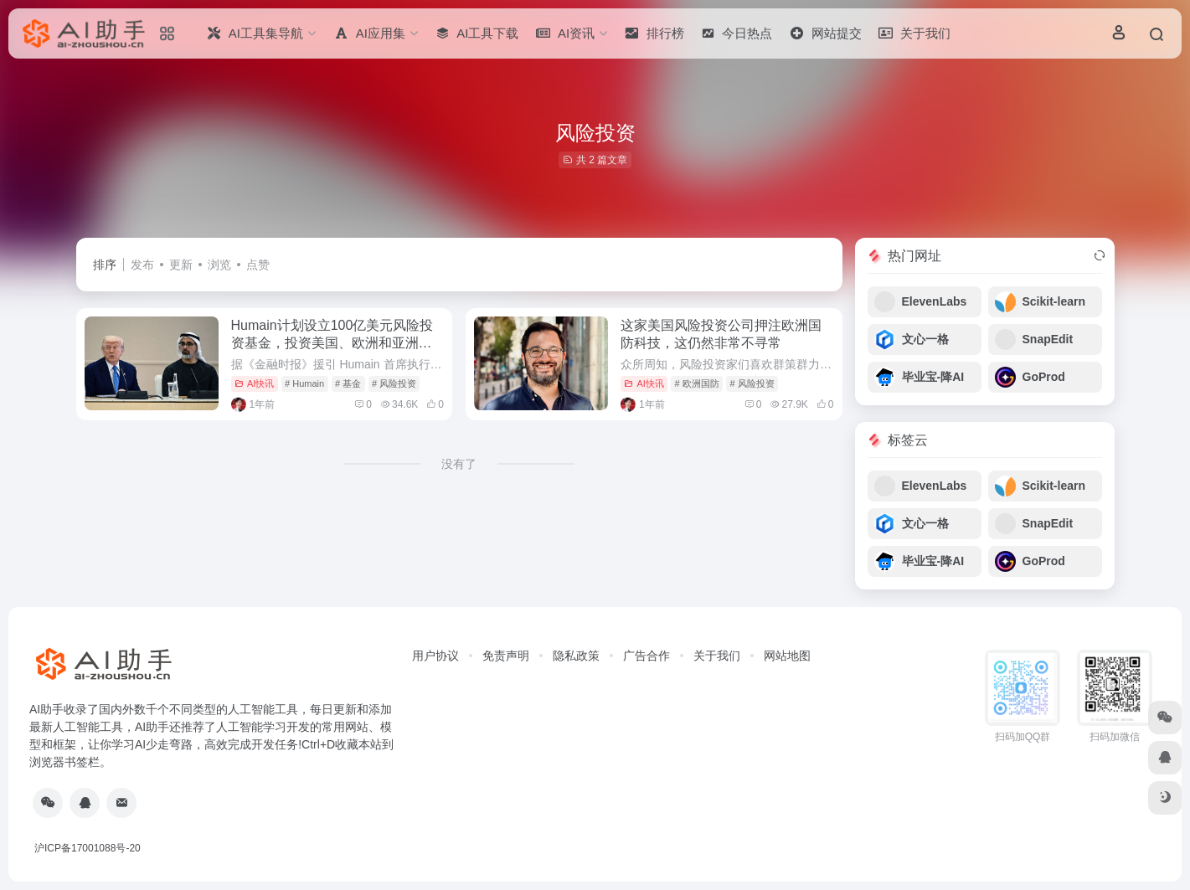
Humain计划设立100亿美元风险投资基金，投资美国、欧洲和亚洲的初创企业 (332, 343)
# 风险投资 (394, 383)
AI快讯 (254, 383)
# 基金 (348, 383)
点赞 (258, 264)
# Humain (304, 383)
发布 (142, 264)
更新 (181, 264)
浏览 (219, 264)
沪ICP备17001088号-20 (87, 848)
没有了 (459, 464)
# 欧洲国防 (697, 383)
